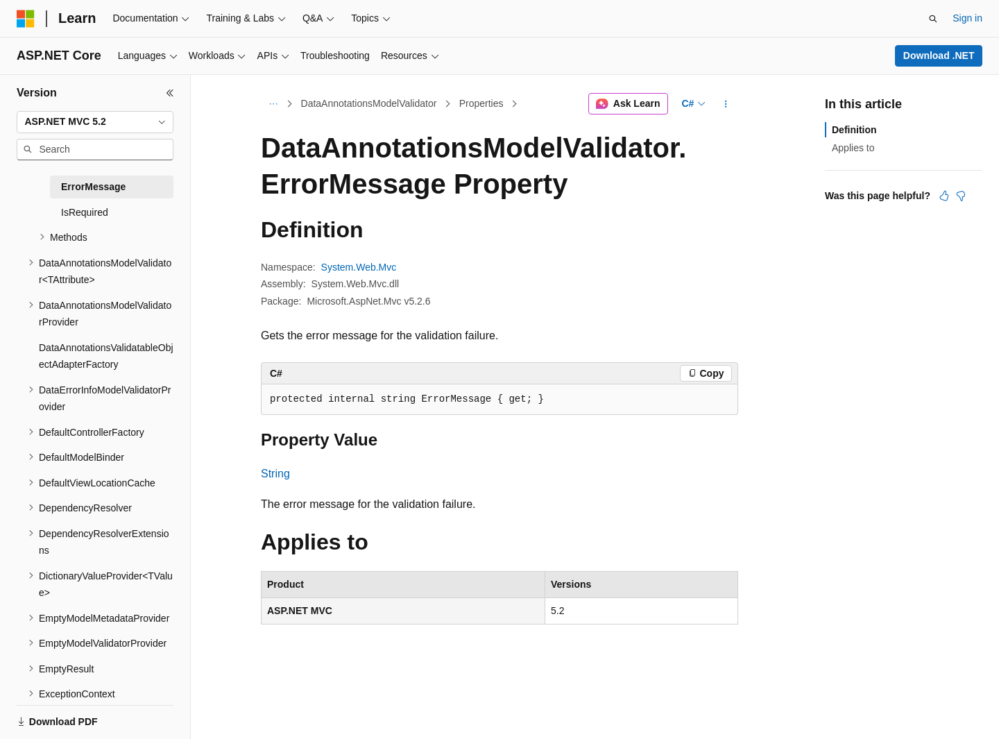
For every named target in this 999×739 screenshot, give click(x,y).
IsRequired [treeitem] (84, 212)
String (275, 473)
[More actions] (726, 104)
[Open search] (933, 18)
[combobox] (95, 122)
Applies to (853, 147)
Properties (481, 103)
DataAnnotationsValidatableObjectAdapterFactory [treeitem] (106, 356)
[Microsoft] (26, 19)
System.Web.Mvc (359, 267)
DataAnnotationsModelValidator (369, 103)
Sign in (967, 18)
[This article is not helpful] (961, 195)
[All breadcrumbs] (273, 104)
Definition (854, 129)
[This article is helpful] (944, 195)
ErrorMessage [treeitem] (93, 186)
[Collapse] (170, 92)
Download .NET (939, 55)
